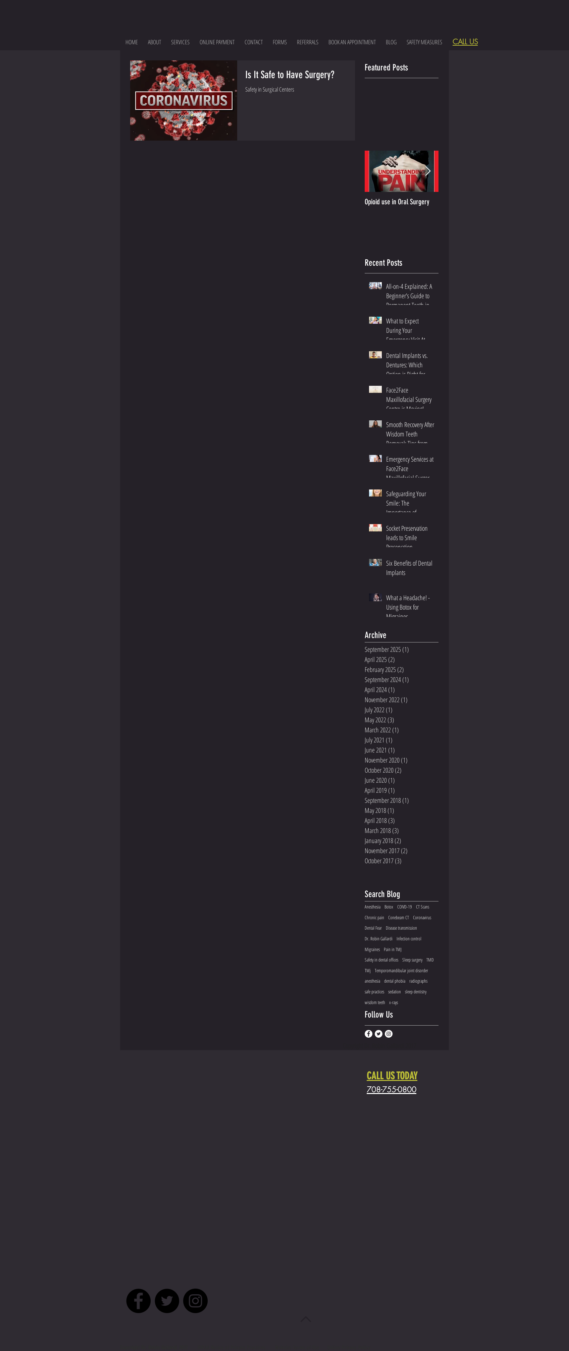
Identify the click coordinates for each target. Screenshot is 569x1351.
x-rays (393, 1002)
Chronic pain (374, 917)
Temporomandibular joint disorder (401, 970)
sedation (394, 991)
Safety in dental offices (381, 959)
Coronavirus (422, 917)
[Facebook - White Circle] (368, 1034)
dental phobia (394, 981)
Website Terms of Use (297, 1347)
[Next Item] (428, 171)
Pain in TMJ (393, 949)
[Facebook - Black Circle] (138, 1301)
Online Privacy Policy (348, 1347)
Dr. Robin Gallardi (379, 938)
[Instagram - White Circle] (389, 1034)
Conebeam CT (398, 917)
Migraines (372, 949)
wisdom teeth (375, 1002)
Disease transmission (401, 928)
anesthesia (372, 981)
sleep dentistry (415, 991)
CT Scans (422, 906)
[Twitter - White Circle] (378, 1034)
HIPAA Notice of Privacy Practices (232, 1347)
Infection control (409, 938)
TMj (368, 970)
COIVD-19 (404, 906)
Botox (388, 906)
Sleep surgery (412, 959)
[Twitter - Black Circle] (167, 1301)
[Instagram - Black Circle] (195, 1301)
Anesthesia (372, 906)
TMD (430, 959)
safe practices (374, 991)
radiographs (418, 981)
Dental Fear (373, 928)
